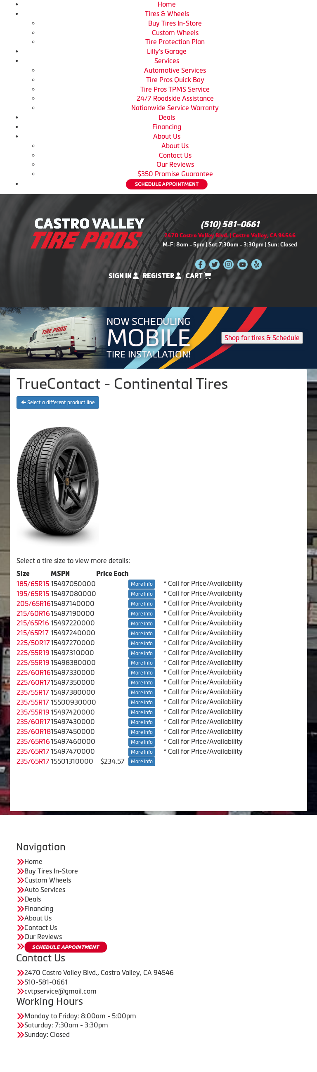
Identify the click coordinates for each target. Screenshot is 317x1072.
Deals (166, 117)
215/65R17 (33, 633)
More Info (142, 584)
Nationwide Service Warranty (175, 107)
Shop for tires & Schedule (262, 337)
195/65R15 (33, 593)
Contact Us (175, 155)
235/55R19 (33, 712)
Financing (166, 126)
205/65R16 (34, 603)
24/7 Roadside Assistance (175, 98)
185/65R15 (33, 583)
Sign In (124, 275)
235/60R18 (34, 731)
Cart (198, 275)
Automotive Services (175, 70)
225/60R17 (33, 682)
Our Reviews (175, 164)
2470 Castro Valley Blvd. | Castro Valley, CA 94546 (230, 235)
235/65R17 (33, 751)
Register (162, 275)
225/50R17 (33, 642)
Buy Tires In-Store (175, 23)
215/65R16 (33, 623)
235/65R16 (33, 741)
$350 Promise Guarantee (175, 173)
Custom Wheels (175, 32)
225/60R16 (34, 672)
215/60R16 (33, 613)
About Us (166, 136)
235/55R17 (33, 692)
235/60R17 (33, 721)
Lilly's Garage (167, 51)
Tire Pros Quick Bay (175, 79)
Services (166, 60)
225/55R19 (33, 652)
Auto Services (44, 889)
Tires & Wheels (167, 13)
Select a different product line (58, 402)
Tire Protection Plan (175, 41)
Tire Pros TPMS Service (175, 89)
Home (167, 4)
